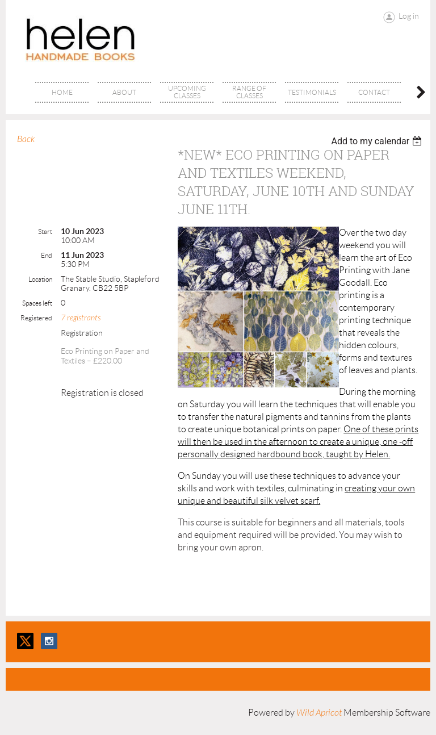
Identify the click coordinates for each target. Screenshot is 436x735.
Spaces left (37, 303)
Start (45, 231)
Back (26, 139)
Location (40, 279)
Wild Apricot (319, 713)
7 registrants (80, 318)
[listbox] (378, 141)
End (46, 255)
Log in (409, 15)
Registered (36, 317)
